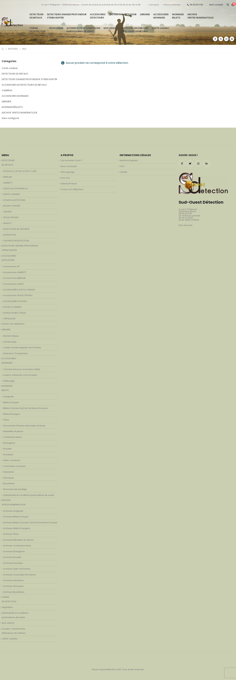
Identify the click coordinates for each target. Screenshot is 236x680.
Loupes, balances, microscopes (20, 375)
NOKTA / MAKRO (11, 194)
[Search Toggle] (227, 5)
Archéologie (10, 341)
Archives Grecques (13, 586)
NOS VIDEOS (110, 28)
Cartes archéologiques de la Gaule (22, 347)
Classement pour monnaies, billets (21, 369)
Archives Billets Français (16, 516)
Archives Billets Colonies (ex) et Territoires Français (30, 522)
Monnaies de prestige (15, 489)
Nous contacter (171, 4)
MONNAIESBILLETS (178, 16)
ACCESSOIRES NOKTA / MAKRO (19, 289)
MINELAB (7, 176)
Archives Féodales (13, 563)
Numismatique (11, 335)
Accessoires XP (11, 266)
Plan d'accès (185, 225)
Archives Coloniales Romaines (19, 574)
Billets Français (11, 402)
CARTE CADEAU (160, 28)
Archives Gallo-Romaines (16, 568)
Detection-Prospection (15, 353)
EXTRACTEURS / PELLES (14, 312)
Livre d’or (65, 177)
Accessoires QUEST (13, 283)
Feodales (8, 454)
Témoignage (68, 172)
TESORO (7, 211)
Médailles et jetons (13, 431)
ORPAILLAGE (9, 318)
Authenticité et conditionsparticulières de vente (83, 29)
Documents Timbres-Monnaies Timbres (24, 425)
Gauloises (8, 471)
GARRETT (7, 182)
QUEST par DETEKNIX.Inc (15, 188)
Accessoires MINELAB (14, 278)
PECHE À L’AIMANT (12, 307)
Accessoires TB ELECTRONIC (18, 295)
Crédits (123, 172)
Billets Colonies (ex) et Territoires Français (25, 408)
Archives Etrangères (14, 551)
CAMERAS (7, 90)
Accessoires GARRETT (14, 272)
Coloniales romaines (14, 466)
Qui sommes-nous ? (71, 160)
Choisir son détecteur (123, 14)
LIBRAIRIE (145, 14)
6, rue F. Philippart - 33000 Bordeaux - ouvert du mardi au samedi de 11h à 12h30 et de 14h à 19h (91, 4)
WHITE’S (7, 223)
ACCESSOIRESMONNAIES (161, 16)
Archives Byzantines (13, 592)
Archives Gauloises (13, 580)
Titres (6, 419)
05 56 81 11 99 (195, 4)
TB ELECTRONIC (11, 217)
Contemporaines (12, 437)
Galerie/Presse (69, 183)
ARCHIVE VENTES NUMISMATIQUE (200, 16)
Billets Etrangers (11, 414)
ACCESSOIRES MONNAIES (15, 96)
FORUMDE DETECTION (37, 29)
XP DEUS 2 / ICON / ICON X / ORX (20, 171)
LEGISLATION (9, 234)
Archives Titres (11, 534)
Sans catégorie (10, 118)
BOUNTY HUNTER (11, 205)
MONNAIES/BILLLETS (12, 107)
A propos (153, 4)
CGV (122, 166)
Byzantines (9, 483)
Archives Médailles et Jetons (18, 539)
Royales (7, 448)
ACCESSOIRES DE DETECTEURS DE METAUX (24, 84)
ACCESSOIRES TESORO (15, 301)
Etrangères (9, 443)
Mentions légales (129, 160)
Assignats (8, 396)
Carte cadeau (10, 68)
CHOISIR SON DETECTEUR (16, 240)
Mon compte (216, 4)
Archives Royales (12, 557)
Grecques (8, 477)
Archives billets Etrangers (16, 528)
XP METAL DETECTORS (14, 200)
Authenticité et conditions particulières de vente (28, 495)
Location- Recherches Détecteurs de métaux (134, 29)
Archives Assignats (13, 510)
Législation (56, 28)
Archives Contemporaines (17, 545)
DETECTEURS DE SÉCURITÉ (16, 229)
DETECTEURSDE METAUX (37, 16)
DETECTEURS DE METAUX (15, 73)
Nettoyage (9, 380)
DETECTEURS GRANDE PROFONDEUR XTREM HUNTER (67, 16)
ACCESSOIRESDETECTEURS (97, 16)
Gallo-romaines (11, 460)
